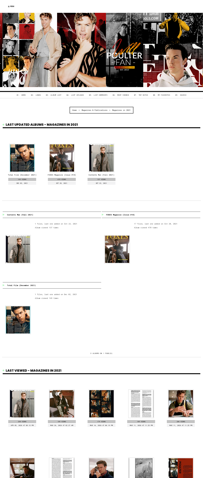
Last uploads (77, 95)
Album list (56, 95)
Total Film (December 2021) (21, 285)
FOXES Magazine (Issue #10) (120, 215)
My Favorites (164, 95)
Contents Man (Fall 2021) (20, 215)
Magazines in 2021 (121, 110)
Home (23, 95)
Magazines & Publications (94, 110)
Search (183, 95)
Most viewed (123, 95)
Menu (11, 6)
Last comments (100, 95)
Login (38, 95)
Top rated (143, 95)
